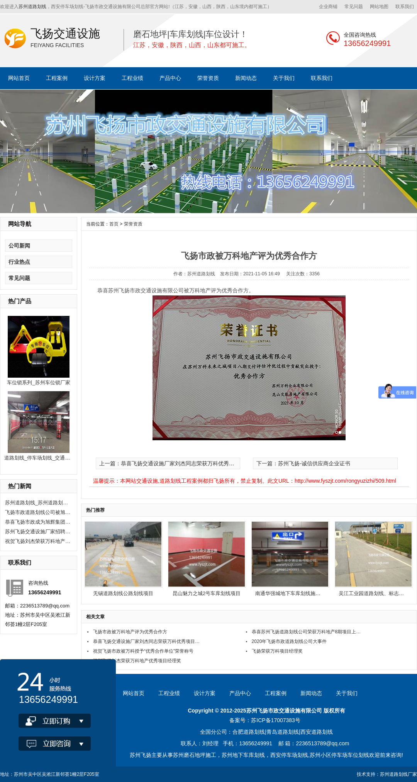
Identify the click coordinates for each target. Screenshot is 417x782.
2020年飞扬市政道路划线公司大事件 (289, 641)
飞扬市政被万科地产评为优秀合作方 (130, 631)
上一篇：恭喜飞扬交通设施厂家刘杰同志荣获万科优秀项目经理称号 (180, 463)
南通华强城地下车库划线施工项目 (293, 593)
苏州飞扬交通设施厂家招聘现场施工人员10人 (38, 531)
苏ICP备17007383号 (275, 720)
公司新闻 (19, 246)
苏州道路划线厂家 (398, 774)
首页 (114, 224)
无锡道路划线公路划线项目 (123, 593)
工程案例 (57, 78)
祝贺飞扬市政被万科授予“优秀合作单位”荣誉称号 (143, 651)
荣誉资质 (208, 78)
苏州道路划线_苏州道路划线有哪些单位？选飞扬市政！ (38, 503)
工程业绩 (132, 78)
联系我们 (404, 6)
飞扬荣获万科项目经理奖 (277, 651)
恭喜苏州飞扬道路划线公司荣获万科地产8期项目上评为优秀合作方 (306, 631)
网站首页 (19, 78)
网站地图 (379, 6)
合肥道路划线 (248, 732)
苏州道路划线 (32, 6)
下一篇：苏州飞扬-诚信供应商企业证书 (303, 463)
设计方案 (94, 78)
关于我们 (284, 78)
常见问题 (353, 6)
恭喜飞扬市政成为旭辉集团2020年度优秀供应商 (38, 522)
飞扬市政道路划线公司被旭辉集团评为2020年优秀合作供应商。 (38, 512)
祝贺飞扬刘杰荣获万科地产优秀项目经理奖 (38, 541)
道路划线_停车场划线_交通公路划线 (44, 458)
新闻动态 (246, 78)
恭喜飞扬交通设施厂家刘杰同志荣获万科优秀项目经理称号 (147, 641)
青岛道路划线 (282, 732)
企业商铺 (328, 6)
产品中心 (170, 78)
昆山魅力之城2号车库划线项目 (207, 593)
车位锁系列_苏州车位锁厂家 (38, 382)
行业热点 (19, 262)
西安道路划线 (316, 732)
